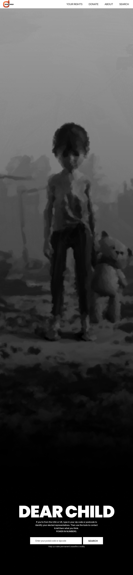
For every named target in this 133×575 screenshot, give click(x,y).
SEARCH (124, 4)
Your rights (74, 4)
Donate (93, 4)
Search (93, 541)
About (109, 4)
